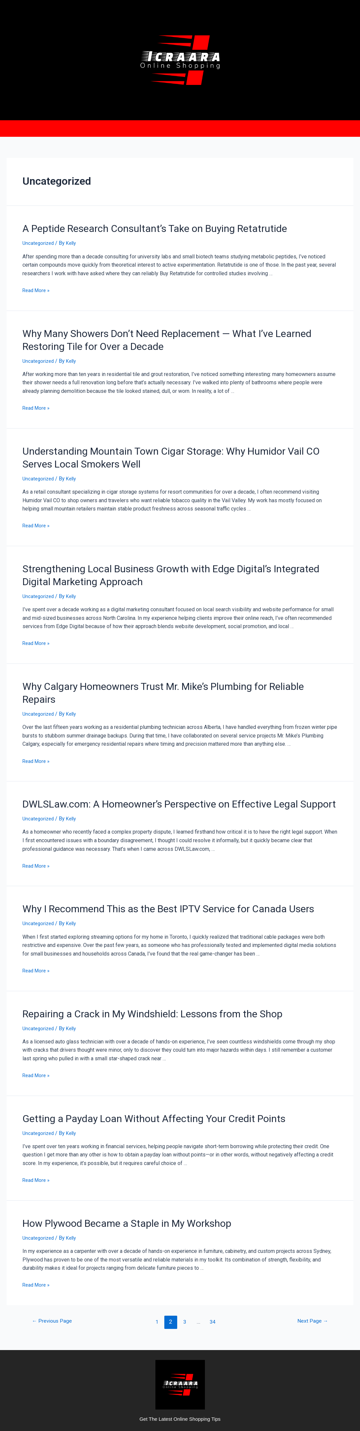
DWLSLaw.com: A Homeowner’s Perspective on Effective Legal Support (156, 774)
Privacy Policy (189, 127)
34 (214, 1284)
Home (114, 127)
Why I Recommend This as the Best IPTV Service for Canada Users (147, 878)
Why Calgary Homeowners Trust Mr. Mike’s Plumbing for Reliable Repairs (159, 671)
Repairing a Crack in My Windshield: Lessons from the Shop (134, 981)
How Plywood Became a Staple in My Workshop (112, 1186)
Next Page (311, 1284)
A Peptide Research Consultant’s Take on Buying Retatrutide (135, 225)
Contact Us (237, 127)
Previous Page (54, 1284)
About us (145, 127)
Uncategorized (39, 239)
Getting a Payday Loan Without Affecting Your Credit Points (134, 1083)
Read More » (37, 286)
